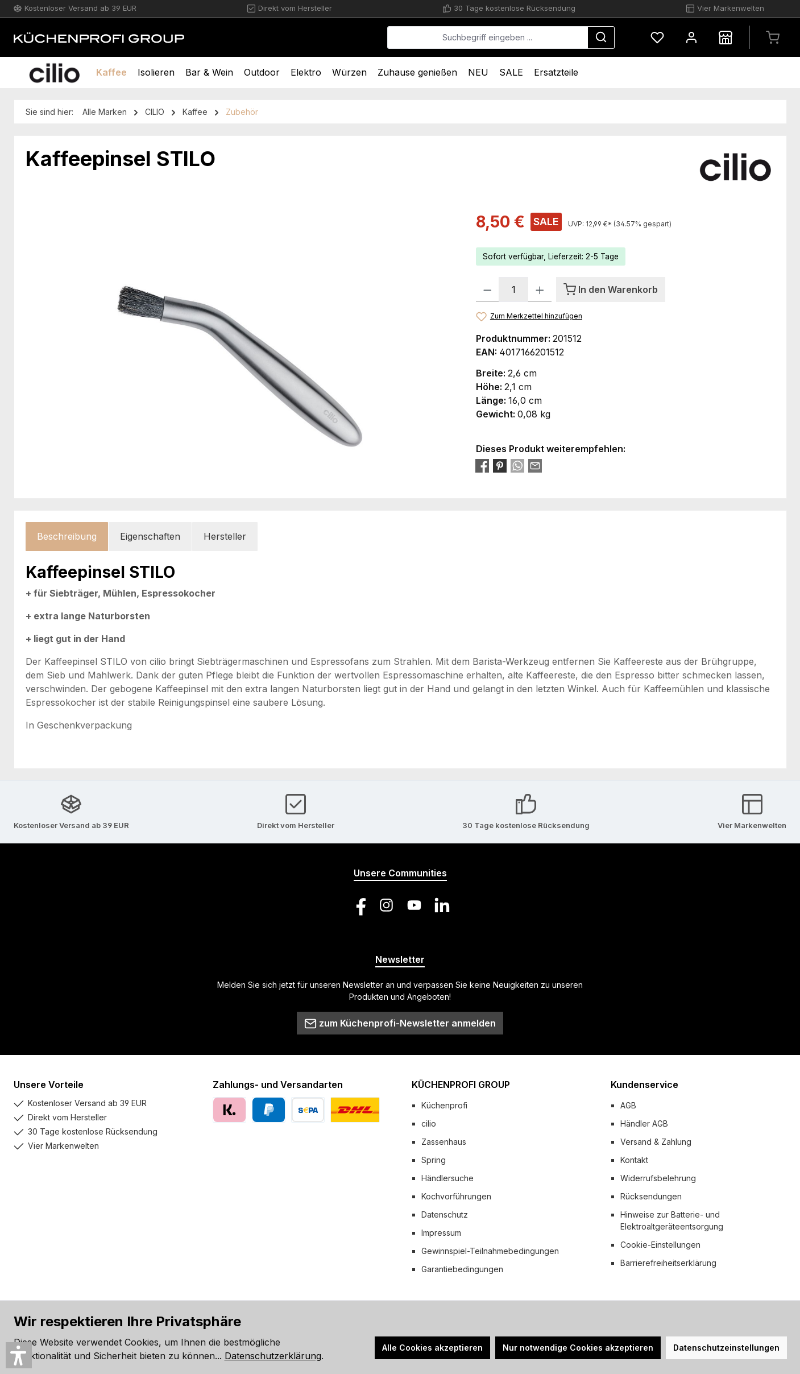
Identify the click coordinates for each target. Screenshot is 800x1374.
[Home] (54, 72)
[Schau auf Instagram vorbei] (386, 905)
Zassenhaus (443, 1142)
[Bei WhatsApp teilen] (517, 465)
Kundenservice (644, 1084)
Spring (433, 1160)
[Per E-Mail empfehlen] (535, 465)
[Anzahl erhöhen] (540, 289)
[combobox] (487, 37)
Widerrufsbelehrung (658, 1178)
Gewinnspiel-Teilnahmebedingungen (490, 1251)
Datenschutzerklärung (273, 1355)
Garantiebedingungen (462, 1269)
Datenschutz (444, 1214)
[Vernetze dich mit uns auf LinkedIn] (442, 905)
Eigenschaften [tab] (150, 536)
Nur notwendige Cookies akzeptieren (578, 1347)
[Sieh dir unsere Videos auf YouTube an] (414, 905)
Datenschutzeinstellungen (726, 1347)
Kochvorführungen (456, 1196)
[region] (239, 332)
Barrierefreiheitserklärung (668, 1263)
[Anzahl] (513, 289)
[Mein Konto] (691, 37)
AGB (628, 1105)
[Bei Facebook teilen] (482, 465)
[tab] (67, 536)
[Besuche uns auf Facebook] (358, 905)
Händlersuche (447, 1178)
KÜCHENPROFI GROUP (461, 1084)
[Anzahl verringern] (487, 289)
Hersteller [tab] (225, 536)
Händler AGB (644, 1123)
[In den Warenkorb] (610, 289)
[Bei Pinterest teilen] (499, 465)
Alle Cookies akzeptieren (432, 1347)
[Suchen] (601, 37)
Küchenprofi (444, 1105)
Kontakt (634, 1160)
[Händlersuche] (725, 37)
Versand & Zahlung (655, 1142)
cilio (428, 1123)
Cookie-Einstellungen (660, 1244)
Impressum (441, 1233)
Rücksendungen (651, 1196)
